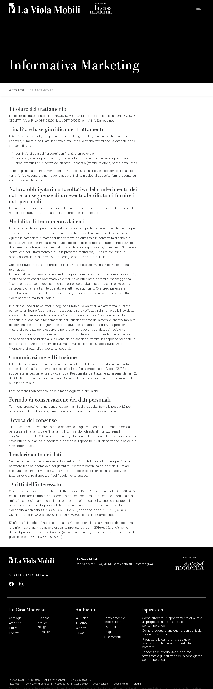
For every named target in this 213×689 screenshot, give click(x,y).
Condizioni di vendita (37, 683)
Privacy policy (61, 683)
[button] (198, 8)
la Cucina (82, 618)
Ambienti (15, 623)
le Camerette (112, 637)
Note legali (15, 683)
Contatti (14, 633)
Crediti (137, 683)
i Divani (80, 633)
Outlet (13, 628)
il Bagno (108, 632)
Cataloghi (15, 618)
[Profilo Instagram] (20, 584)
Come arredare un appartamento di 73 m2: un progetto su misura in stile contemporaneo (172, 621)
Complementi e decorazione (114, 620)
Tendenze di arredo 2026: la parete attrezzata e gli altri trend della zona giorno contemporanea (172, 655)
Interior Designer (43, 625)
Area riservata (101, 683)
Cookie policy (81, 683)
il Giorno (81, 623)
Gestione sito (121, 683)
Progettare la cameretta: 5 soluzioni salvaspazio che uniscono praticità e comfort (167, 643)
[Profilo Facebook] (12, 584)
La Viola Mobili (17, 89)
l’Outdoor (109, 627)
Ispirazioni (44, 632)
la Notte (81, 628)
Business (43, 618)
